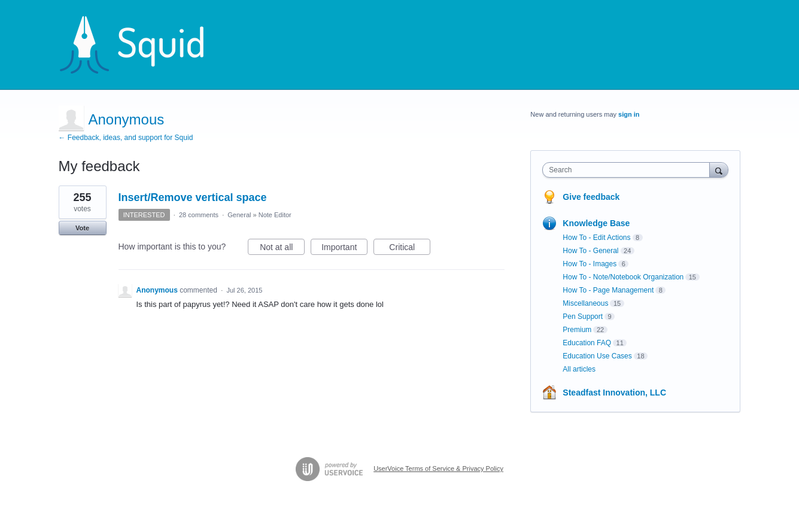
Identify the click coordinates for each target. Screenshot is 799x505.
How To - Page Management (608, 290)
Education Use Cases (597, 356)
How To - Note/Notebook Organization (623, 277)
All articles (579, 369)
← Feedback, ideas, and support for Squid (126, 137)
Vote (82, 228)
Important (344, 248)
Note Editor (275, 214)
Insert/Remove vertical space (193, 197)
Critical (409, 248)
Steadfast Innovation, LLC (614, 392)
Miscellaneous (585, 303)
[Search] (718, 169)
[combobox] (628, 170)
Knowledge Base (596, 223)
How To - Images (589, 264)
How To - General (590, 251)
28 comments (198, 214)
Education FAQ (587, 343)
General (239, 214)
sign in (628, 114)
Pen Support (583, 316)
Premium (577, 329)
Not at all (282, 248)
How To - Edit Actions (596, 237)
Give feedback (591, 197)
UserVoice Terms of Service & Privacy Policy (438, 468)
